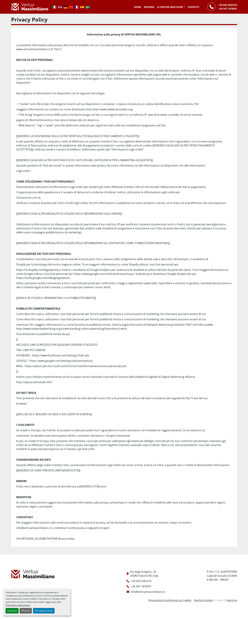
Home (137, 7)
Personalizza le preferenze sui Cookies (169, 600)
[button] (171, 7)
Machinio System (203, 600)
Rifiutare (25, 610)
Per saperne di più (44, 610)
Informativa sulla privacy (18, 605)
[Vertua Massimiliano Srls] (33, 574)
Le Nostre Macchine (170, 7)
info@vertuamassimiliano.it (148, 592)
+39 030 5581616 (227, 5)
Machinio (232, 600)
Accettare (12, 610)
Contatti (193, 7)
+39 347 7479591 (227, 8)
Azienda (149, 7)
